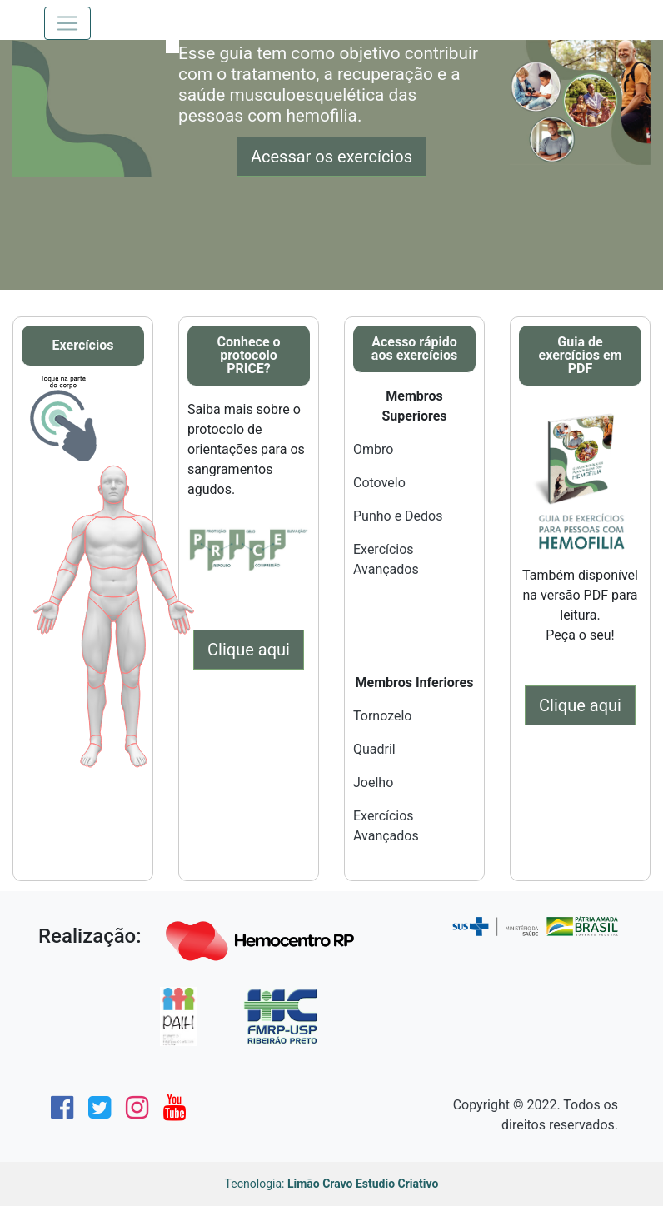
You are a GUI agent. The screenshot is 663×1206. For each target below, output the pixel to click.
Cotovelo (379, 483)
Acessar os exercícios (331, 157)
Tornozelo (382, 716)
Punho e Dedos (398, 516)
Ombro (373, 449)
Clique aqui (248, 650)
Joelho (373, 782)
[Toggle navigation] (67, 23)
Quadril (374, 749)
